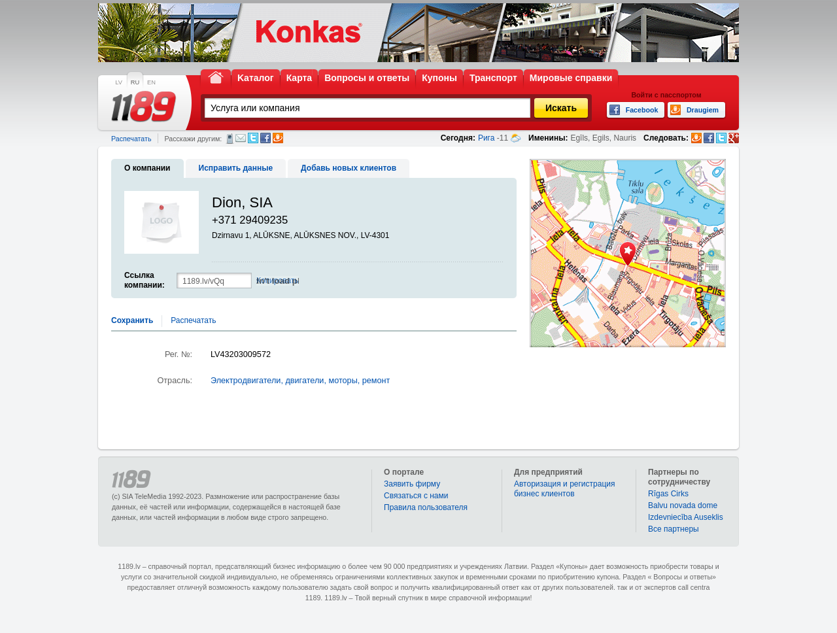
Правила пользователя (426, 507)
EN (151, 82)
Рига (486, 138)
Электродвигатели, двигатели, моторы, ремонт (300, 380)
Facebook (265, 138)
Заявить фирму (412, 483)
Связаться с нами (416, 495)
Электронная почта (240, 138)
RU (135, 82)
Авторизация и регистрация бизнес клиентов (564, 488)
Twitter (253, 138)
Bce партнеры (673, 529)
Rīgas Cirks (668, 493)
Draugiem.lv (278, 138)
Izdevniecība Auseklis (685, 517)
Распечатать (131, 139)
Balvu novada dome (682, 505)
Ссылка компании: (144, 280)
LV (118, 82)
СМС (230, 138)
